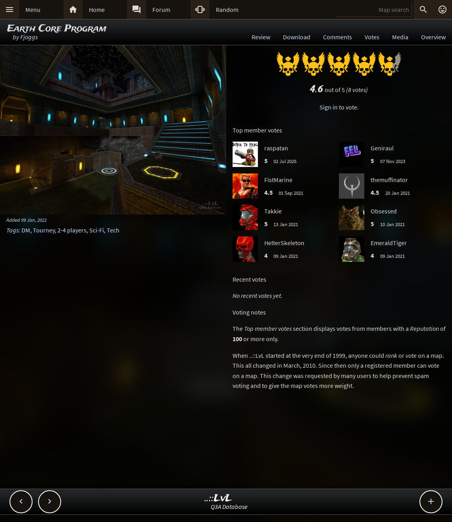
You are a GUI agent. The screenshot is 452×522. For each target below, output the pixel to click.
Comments (337, 37)
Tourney (44, 230)
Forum (161, 9)
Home (97, 9)
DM (25, 230)
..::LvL (218, 498)
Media (400, 37)
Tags (12, 230)
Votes (372, 37)
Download (296, 37)
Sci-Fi (96, 230)
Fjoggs (29, 37)
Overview (433, 37)
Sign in (328, 107)
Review (261, 37)
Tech (113, 230)
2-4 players (72, 230)
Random (227, 9)
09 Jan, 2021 (34, 220)
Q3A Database (229, 506)
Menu (32, 9)
